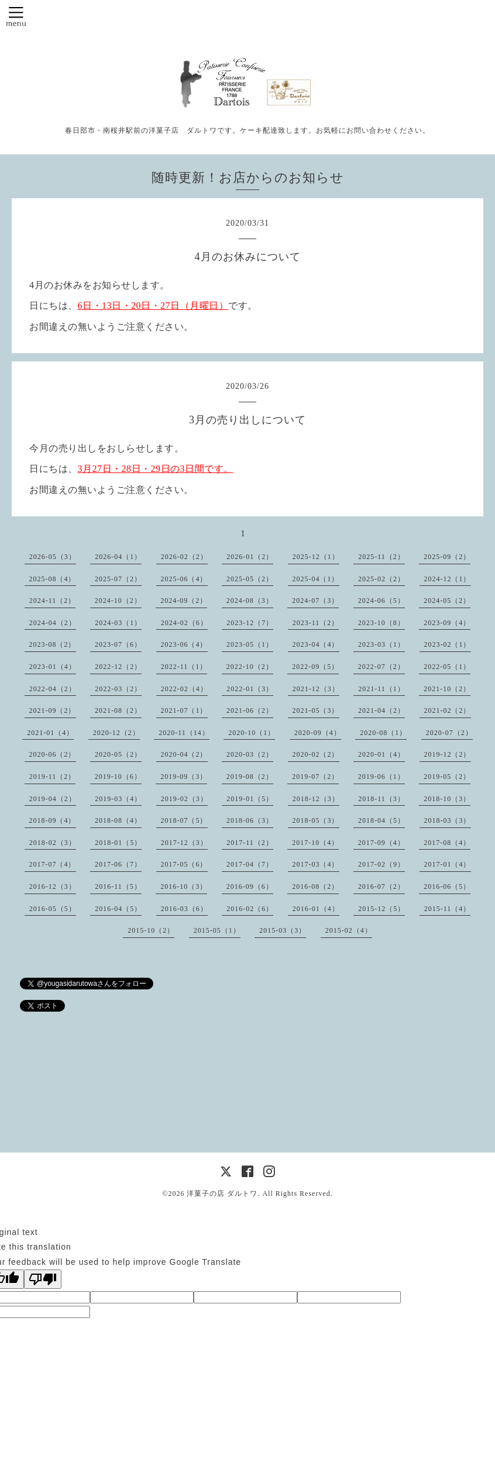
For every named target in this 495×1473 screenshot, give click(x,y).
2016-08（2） (315, 886)
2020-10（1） (251, 733)
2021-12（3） (316, 689)
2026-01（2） (249, 557)
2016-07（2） (381, 886)
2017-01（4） (447, 864)
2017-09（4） (381, 843)
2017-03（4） (316, 864)
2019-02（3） (184, 799)
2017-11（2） (249, 843)
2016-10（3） (183, 886)
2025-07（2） (118, 579)
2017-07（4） (52, 864)
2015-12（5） (381, 909)
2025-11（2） (381, 557)
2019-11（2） (52, 776)
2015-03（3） (282, 930)
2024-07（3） (315, 600)
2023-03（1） (381, 644)
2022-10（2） (249, 667)
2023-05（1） (249, 644)
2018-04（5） (381, 820)
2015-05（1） (217, 930)
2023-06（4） (184, 644)
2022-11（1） (184, 667)
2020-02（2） (316, 754)
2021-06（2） (249, 710)
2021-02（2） (447, 710)
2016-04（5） (118, 909)
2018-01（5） (118, 843)
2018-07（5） (184, 820)
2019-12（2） (447, 754)
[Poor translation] (42, 1279)
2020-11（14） (184, 733)
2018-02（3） (52, 843)
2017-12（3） (184, 843)
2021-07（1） (184, 710)
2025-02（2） (381, 579)
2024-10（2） (118, 600)
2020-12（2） (116, 733)
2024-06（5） (381, 600)
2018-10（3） (447, 799)
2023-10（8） (381, 623)
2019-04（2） (52, 799)
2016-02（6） (249, 909)
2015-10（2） (151, 930)
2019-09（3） (183, 776)
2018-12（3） (316, 799)
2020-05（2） (118, 754)
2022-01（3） (249, 689)
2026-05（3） (52, 557)
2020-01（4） (381, 754)
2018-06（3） (249, 820)
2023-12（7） (249, 623)
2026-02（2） (184, 557)
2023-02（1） (447, 644)
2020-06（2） (52, 754)
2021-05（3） (316, 710)
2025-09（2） (447, 557)
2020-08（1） (383, 733)
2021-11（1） (381, 689)
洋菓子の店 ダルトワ (222, 1193)
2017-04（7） (249, 864)
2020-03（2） (249, 754)
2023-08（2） (52, 644)
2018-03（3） (447, 820)
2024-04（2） (52, 623)
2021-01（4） (50, 733)
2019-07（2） (315, 776)
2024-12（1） (447, 579)
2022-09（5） (315, 667)
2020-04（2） (184, 754)
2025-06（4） (184, 579)
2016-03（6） (184, 909)
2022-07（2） (381, 667)
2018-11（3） (381, 799)
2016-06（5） (447, 886)
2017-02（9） (381, 864)
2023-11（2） (316, 623)
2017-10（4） (315, 843)
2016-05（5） (52, 909)
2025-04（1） (316, 579)
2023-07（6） (118, 644)
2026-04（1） (118, 557)
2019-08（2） (249, 776)
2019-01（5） (249, 799)
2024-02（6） (184, 623)
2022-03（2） (118, 689)
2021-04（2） (381, 710)
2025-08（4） (52, 579)
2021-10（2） (447, 689)
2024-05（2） (447, 600)
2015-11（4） (447, 909)
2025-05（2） (249, 579)
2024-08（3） (249, 600)
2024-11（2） (52, 600)
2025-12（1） (316, 557)
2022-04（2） (52, 689)
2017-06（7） (118, 864)
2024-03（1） (118, 623)
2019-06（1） (381, 776)
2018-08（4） (118, 820)
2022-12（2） (118, 667)
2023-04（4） (316, 644)
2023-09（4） (447, 623)
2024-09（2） (183, 600)
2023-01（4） (52, 667)
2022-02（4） (184, 689)
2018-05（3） (316, 820)
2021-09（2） (52, 710)
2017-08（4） (447, 843)
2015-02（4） (348, 930)
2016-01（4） (316, 909)
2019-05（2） (447, 776)
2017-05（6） (184, 864)
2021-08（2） (118, 710)
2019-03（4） (118, 799)
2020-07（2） (449, 733)
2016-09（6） (249, 886)
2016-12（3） (52, 886)
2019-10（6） (118, 776)
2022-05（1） (447, 667)
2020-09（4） (317, 733)
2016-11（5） (118, 886)
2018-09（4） (52, 820)
